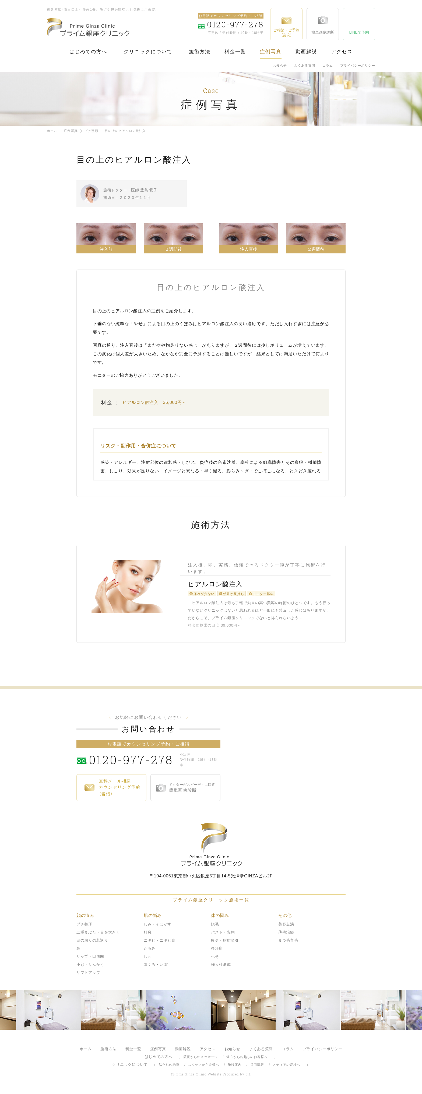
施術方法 (199, 51)
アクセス (342, 51)
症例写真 (271, 51)
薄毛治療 (286, 935)
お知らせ (280, 65)
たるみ (150, 951)
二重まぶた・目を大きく (98, 935)
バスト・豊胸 (223, 935)
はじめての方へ (88, 51)
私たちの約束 (169, 1067)
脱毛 (215, 927)
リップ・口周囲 (90, 959)
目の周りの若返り (92, 943)
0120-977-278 (133, 762)
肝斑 (148, 935)
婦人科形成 (221, 967)
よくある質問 (304, 65)
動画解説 (306, 51)
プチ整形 (91, 131)
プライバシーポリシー (357, 65)
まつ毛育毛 (288, 943)
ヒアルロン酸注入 (214, 585)
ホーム (52, 131)
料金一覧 (235, 51)
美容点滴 (286, 927)
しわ (148, 959)
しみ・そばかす (157, 927)
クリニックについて (148, 51)
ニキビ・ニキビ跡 (159, 943)
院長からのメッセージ (201, 1059)
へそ (215, 959)
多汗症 (217, 951)
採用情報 (257, 1067)
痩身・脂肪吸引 (225, 943)
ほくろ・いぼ (155, 967)
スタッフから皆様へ (203, 1067)
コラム (327, 65)
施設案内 (234, 1067)
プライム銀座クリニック (211, 847)
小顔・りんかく (90, 967)
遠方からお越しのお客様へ (247, 1059)
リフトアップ (88, 975)
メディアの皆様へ (286, 1067)
